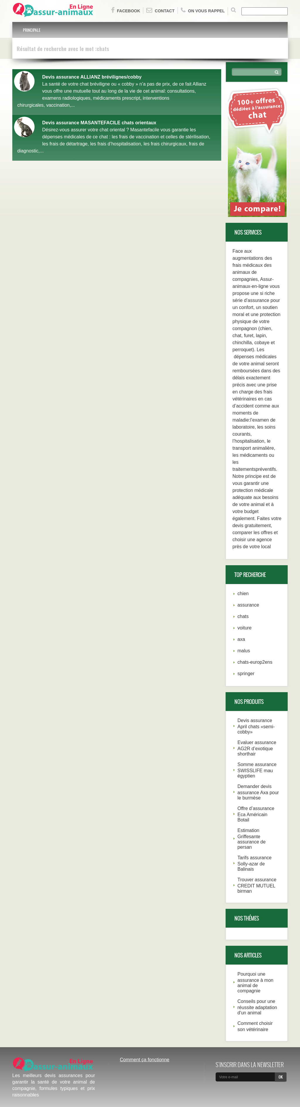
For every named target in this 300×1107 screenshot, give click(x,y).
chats (243, 616)
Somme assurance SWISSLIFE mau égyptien (257, 770)
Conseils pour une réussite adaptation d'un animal (257, 1007)
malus (244, 650)
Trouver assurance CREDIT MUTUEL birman (257, 885)
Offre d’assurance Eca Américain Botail (256, 814)
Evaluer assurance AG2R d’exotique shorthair (257, 748)
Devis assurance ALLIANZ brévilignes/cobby (92, 76)
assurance (248, 604)
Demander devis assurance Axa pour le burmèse (258, 792)
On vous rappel (203, 10)
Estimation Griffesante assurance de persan (252, 839)
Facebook (125, 10)
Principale (31, 30)
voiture (245, 627)
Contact (160, 10)
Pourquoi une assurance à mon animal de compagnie (256, 982)
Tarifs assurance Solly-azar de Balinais (255, 863)
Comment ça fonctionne (144, 1059)
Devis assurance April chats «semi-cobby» (256, 726)
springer (246, 673)
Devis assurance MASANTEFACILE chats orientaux (99, 122)
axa (241, 639)
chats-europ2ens (255, 662)
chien (243, 593)
